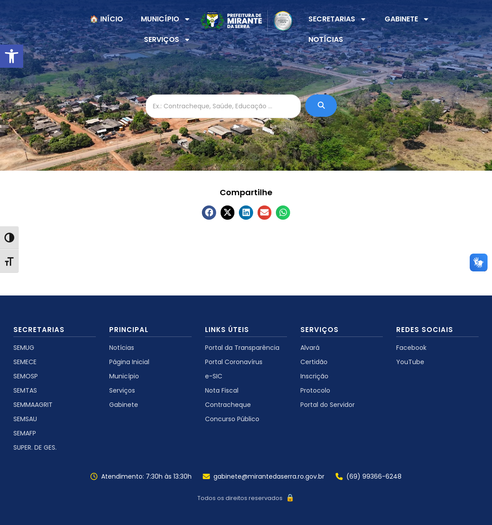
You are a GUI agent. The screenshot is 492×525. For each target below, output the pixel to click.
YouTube (410, 361)
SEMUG (23, 347)
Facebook (411, 347)
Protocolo (315, 390)
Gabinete (123, 404)
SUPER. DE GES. (35, 447)
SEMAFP (24, 433)
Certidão (314, 361)
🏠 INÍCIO (106, 19)
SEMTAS (25, 390)
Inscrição (314, 376)
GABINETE (407, 19)
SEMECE (25, 361)
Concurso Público (232, 418)
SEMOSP (25, 376)
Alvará (310, 347)
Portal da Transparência (242, 347)
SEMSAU (25, 418)
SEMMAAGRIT (33, 404)
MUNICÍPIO (166, 19)
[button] (11, 56)
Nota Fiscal (221, 390)
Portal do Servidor (327, 404)
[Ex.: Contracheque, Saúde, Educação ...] (223, 106)
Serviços (122, 390)
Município (124, 376)
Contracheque (228, 404)
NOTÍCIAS (325, 39)
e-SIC (213, 376)
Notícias (121, 347)
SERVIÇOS (167, 40)
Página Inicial (129, 361)
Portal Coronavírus (233, 361)
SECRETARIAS (337, 19)
